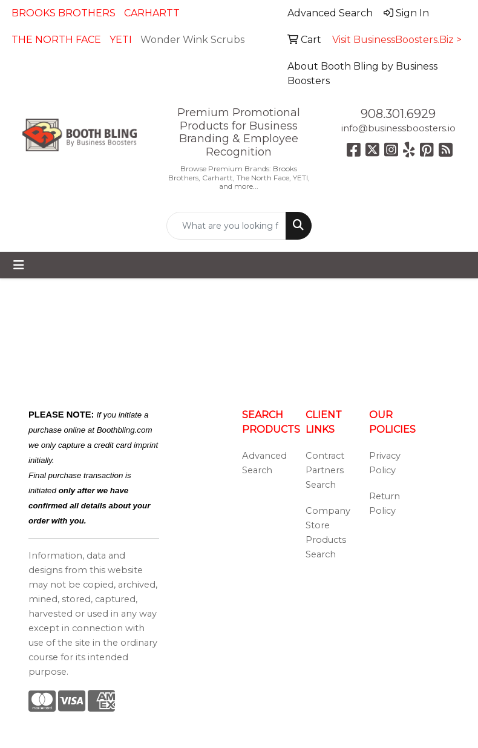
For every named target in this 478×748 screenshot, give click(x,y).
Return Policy (384, 503)
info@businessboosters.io (398, 128)
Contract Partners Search (325, 470)
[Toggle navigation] (18, 265)
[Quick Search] (226, 226)
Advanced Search (264, 463)
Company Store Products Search (328, 532)
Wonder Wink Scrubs (192, 39)
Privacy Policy (385, 463)
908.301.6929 (398, 114)
